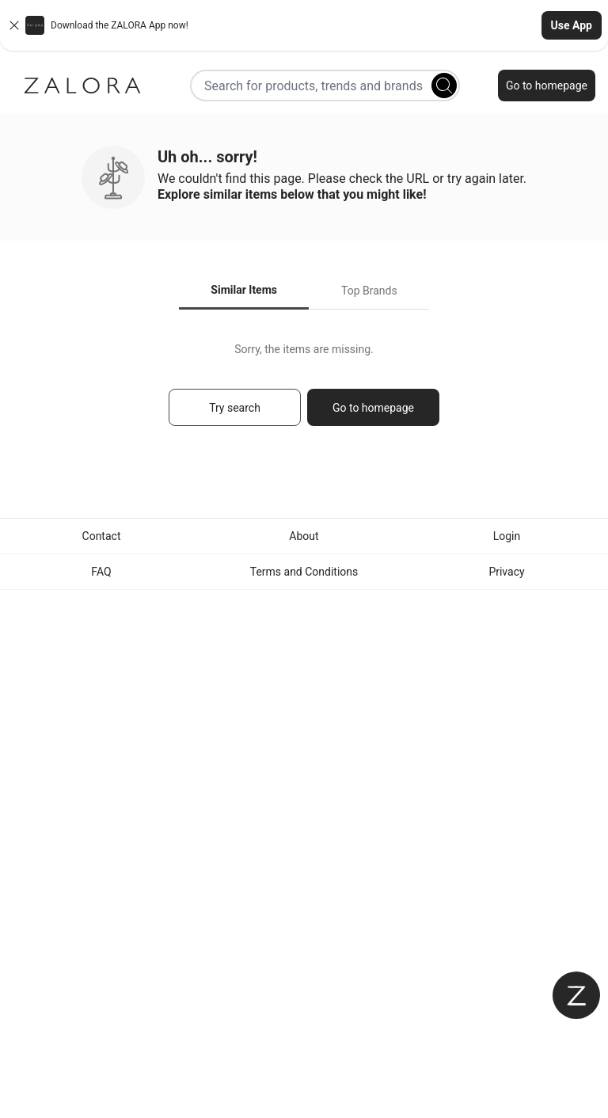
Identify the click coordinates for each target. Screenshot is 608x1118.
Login (507, 536)
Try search (234, 407)
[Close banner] (14, 25)
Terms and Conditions (304, 571)
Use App (571, 25)
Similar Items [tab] (244, 289)
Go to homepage (546, 85)
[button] (304, 25)
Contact (101, 536)
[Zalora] (82, 85)
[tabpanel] (304, 391)
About (303, 536)
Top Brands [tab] (369, 290)
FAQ (101, 571)
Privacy (506, 571)
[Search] (444, 85)
